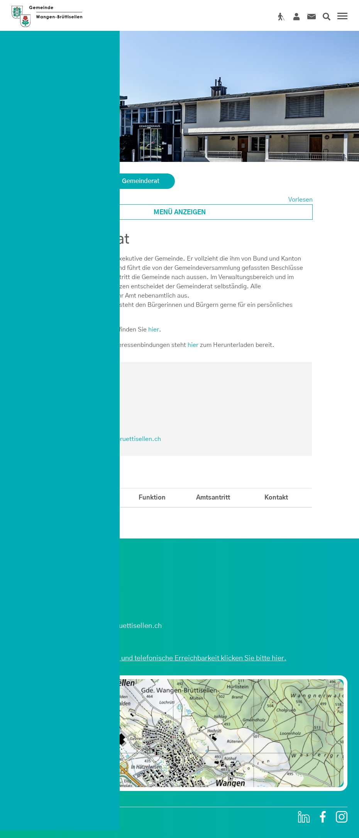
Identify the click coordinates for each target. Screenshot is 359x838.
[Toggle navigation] (341, 17)
